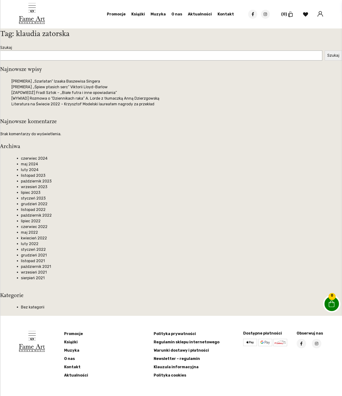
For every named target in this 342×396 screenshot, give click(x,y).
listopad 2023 (33, 175)
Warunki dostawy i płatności (181, 350)
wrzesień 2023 (34, 187)
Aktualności (199, 14)
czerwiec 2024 (34, 158)
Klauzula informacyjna (176, 367)
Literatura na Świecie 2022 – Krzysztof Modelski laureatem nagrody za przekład (82, 104)
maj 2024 (29, 164)
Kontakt (224, 14)
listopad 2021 (33, 261)
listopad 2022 (33, 209)
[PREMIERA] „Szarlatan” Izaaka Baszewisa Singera (55, 81)
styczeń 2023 (33, 198)
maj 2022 (29, 232)
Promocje (115, 14)
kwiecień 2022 (34, 238)
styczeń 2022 (33, 249)
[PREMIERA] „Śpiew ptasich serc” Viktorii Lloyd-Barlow (59, 87)
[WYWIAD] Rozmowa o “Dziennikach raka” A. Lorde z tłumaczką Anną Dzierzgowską (85, 98)
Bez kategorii (32, 307)
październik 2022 (36, 215)
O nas (175, 14)
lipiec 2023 (30, 192)
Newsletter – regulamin (177, 358)
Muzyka (157, 14)
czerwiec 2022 (34, 226)
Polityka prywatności (175, 333)
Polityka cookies (170, 375)
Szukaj (6, 47)
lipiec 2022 (31, 221)
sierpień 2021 (33, 278)
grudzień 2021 (34, 255)
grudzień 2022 (34, 204)
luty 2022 (29, 244)
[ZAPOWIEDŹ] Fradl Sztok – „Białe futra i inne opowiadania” (64, 92)
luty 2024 (29, 170)
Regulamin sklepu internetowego (186, 342)
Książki (137, 14)
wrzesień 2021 (34, 272)
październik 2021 (36, 266)
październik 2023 (36, 181)
